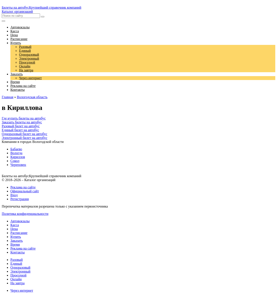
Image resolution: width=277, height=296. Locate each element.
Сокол (14, 161)
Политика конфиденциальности (25, 214)
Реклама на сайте (22, 187)
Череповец (18, 165)
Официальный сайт (24, 191)
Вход (14, 195)
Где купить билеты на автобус (24, 118)
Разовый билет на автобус (21, 126)
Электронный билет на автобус (24, 138)
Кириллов (17, 157)
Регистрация (19, 199)
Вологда (16, 153)
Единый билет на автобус (20, 130)
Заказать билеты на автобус (22, 122)
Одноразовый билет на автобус (24, 134)
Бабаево (16, 149)
